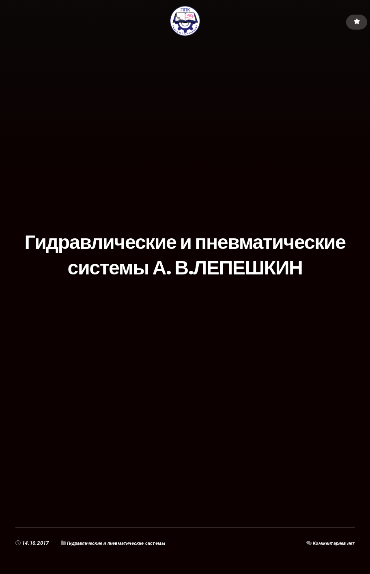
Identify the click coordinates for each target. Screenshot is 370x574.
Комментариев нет (331, 543)
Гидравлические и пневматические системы (124, 543)
